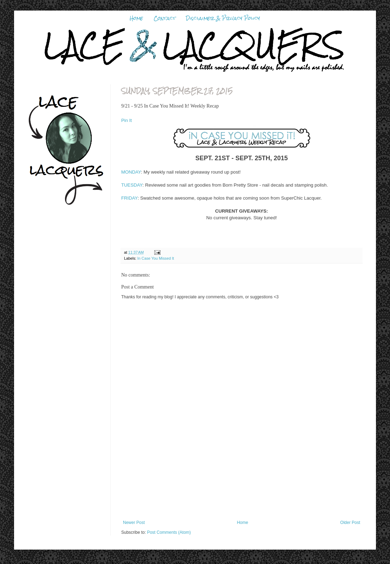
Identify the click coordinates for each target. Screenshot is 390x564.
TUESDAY (132, 185)
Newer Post (134, 522)
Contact (165, 18)
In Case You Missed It (155, 258)
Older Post (350, 522)
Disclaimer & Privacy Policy (223, 18)
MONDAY (131, 172)
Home (136, 18)
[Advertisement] (241, 485)
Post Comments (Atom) (169, 532)
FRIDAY (129, 198)
